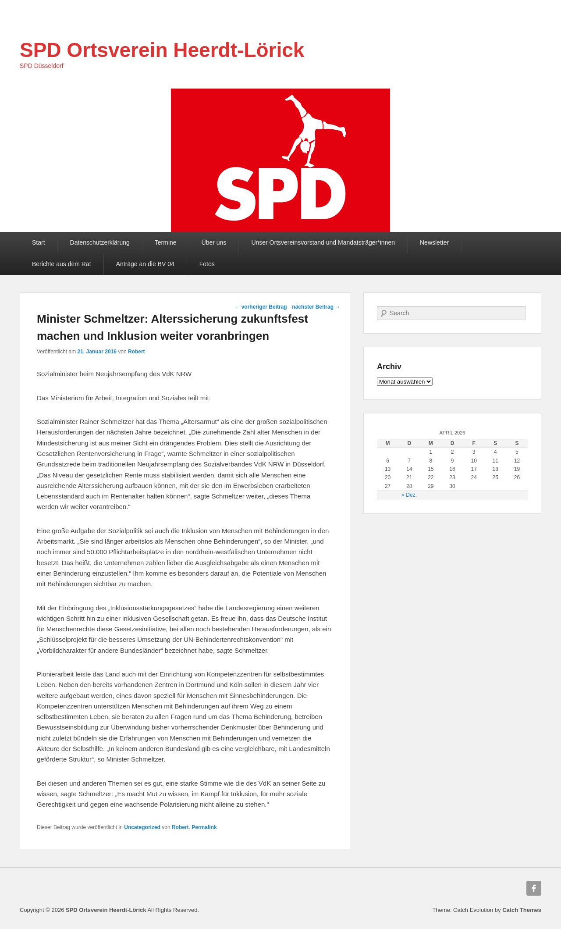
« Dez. (409, 495)
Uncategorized (142, 827)
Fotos (207, 263)
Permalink (204, 827)
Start (38, 242)
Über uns (214, 242)
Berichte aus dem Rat (61, 263)
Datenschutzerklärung (100, 242)
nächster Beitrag (316, 307)
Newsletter (434, 242)
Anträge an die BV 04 (145, 263)
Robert (136, 352)
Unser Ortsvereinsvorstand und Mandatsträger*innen (323, 242)
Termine (166, 242)
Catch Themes (521, 910)
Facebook (533, 888)
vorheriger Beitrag (260, 307)
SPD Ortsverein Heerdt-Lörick (162, 50)
